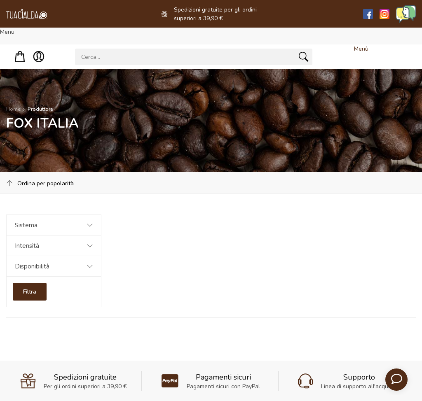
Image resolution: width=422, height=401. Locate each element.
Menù (361, 49)
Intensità (27, 246)
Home (13, 109)
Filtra (29, 292)
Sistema (26, 225)
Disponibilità (32, 266)
